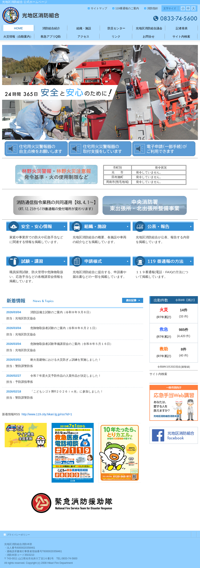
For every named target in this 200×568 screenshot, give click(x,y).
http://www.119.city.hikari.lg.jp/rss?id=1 (47, 414)
